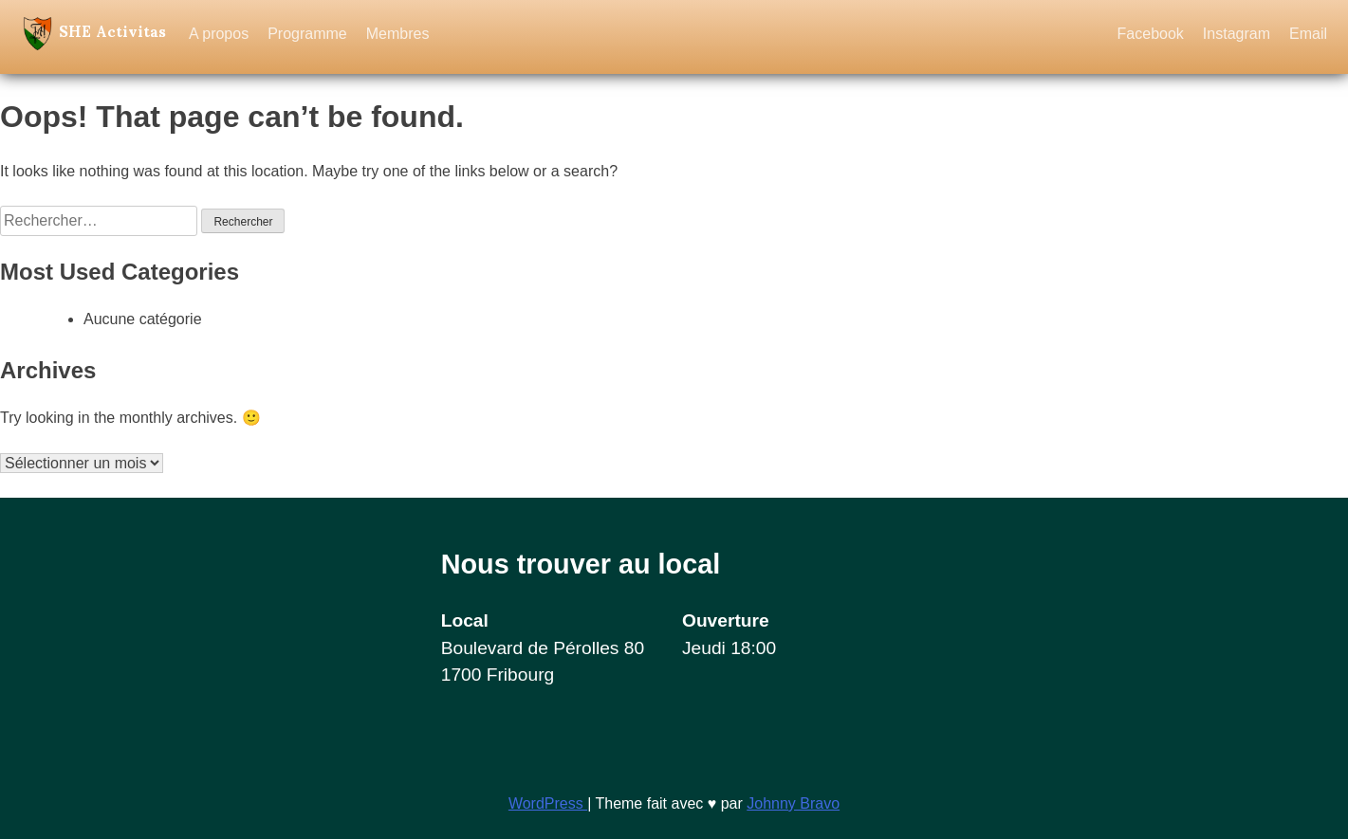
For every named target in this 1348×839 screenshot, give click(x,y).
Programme (307, 34)
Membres (398, 34)
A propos (219, 34)
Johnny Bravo (793, 803)
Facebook (1150, 34)
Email (1308, 34)
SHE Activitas (112, 30)
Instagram (1236, 34)
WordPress (547, 803)
